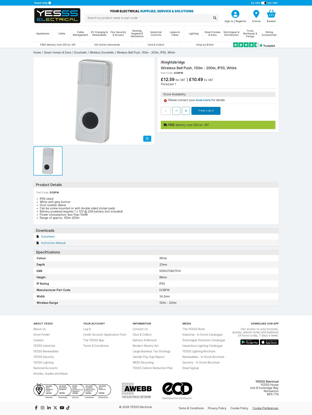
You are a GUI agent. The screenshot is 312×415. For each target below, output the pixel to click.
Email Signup (190, 368)
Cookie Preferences (265, 408)
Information (142, 323)
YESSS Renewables (46, 351)
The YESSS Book (193, 329)
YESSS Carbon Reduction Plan (153, 368)
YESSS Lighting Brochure (198, 351)
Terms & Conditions (96, 345)
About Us (39, 329)
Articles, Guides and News (50, 373)
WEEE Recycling (143, 362)
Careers (38, 340)
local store (203, 100)
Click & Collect (142, 334)
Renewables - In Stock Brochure (203, 356)
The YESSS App (93, 340)
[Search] (215, 18)
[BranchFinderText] (256, 16)
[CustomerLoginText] (235, 13)
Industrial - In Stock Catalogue (202, 334)
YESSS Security (43, 356)
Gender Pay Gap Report (149, 356)
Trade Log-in (206, 110)
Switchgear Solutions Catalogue (203, 340)
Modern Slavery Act (146, 345)
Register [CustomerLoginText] (241, 21)
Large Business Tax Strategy (152, 351)
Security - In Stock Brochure (201, 362)
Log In (87, 329)
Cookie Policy (239, 408)
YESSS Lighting (43, 362)
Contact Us (140, 329)
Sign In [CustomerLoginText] (228, 21)
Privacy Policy (217, 408)
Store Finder (41, 334)
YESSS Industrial (44, 345)
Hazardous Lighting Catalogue (202, 345)
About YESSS (43, 323)
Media (186, 323)
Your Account (94, 323)
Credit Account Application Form (104, 334)
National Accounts (45, 368)
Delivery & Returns (145, 340)
